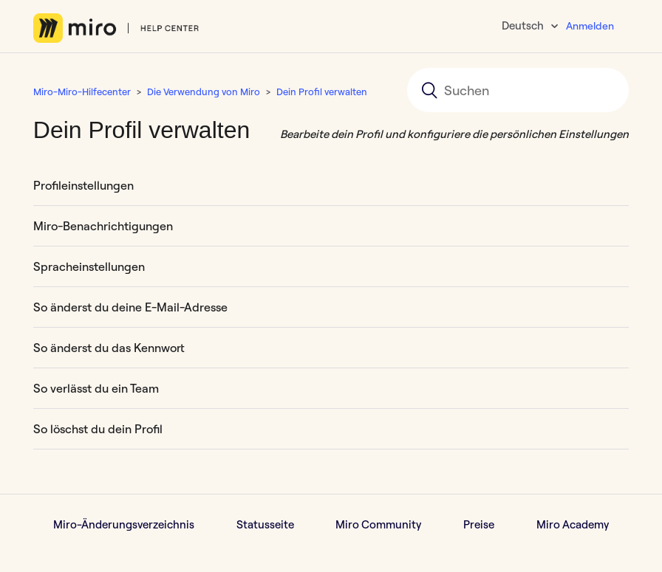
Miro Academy (572, 524)
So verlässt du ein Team (96, 388)
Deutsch (524, 25)
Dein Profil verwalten (321, 91)
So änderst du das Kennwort (109, 347)
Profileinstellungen (83, 185)
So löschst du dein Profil (98, 428)
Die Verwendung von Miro (203, 91)
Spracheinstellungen (89, 266)
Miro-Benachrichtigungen (103, 225)
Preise (478, 524)
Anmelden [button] (590, 25)
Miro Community (378, 524)
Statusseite (265, 524)
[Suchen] (518, 90)
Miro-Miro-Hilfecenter (82, 91)
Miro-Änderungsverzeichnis (123, 524)
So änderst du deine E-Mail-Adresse (130, 307)
